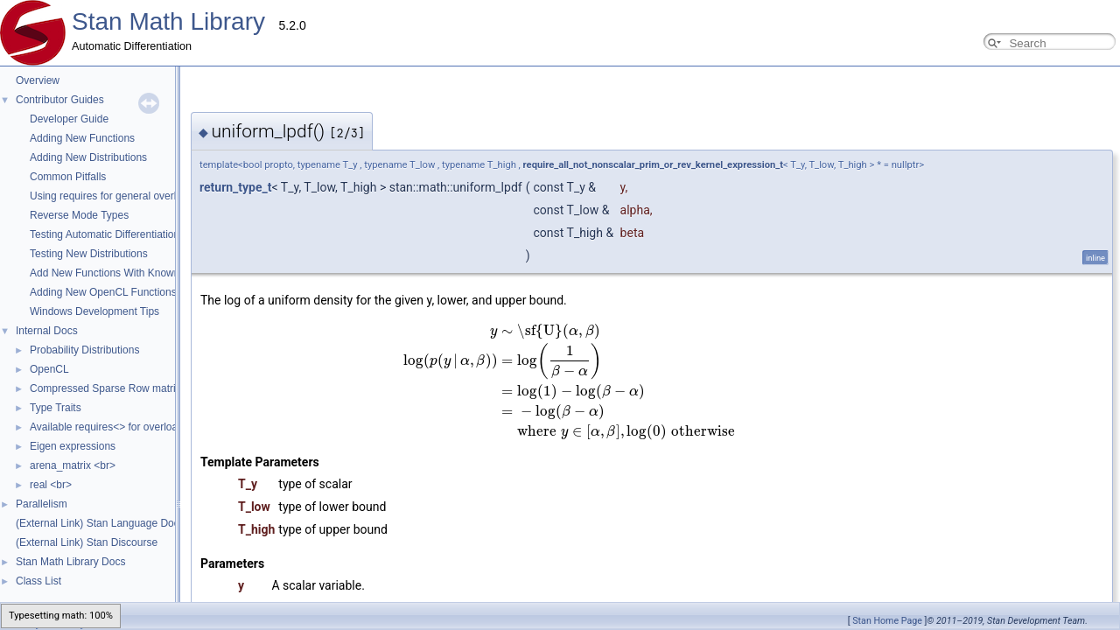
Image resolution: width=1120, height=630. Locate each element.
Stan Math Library (168, 21)
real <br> (51, 485)
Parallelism (41, 504)
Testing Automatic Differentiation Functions (129, 234)
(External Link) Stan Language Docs (100, 523)
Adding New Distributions (88, 157)
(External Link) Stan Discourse (87, 542)
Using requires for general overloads (114, 196)
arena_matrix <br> (73, 465)
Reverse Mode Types (79, 215)
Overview (38, 80)
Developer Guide (69, 119)
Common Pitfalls (68, 177)
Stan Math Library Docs (70, 562)
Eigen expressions (73, 446)
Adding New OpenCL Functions (103, 292)
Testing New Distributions (89, 254)
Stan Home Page (887, 620)
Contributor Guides (60, 100)
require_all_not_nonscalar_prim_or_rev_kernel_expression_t (478, 165)
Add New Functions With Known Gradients (129, 273)
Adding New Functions (82, 138)
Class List (38, 581)
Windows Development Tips (94, 311)
